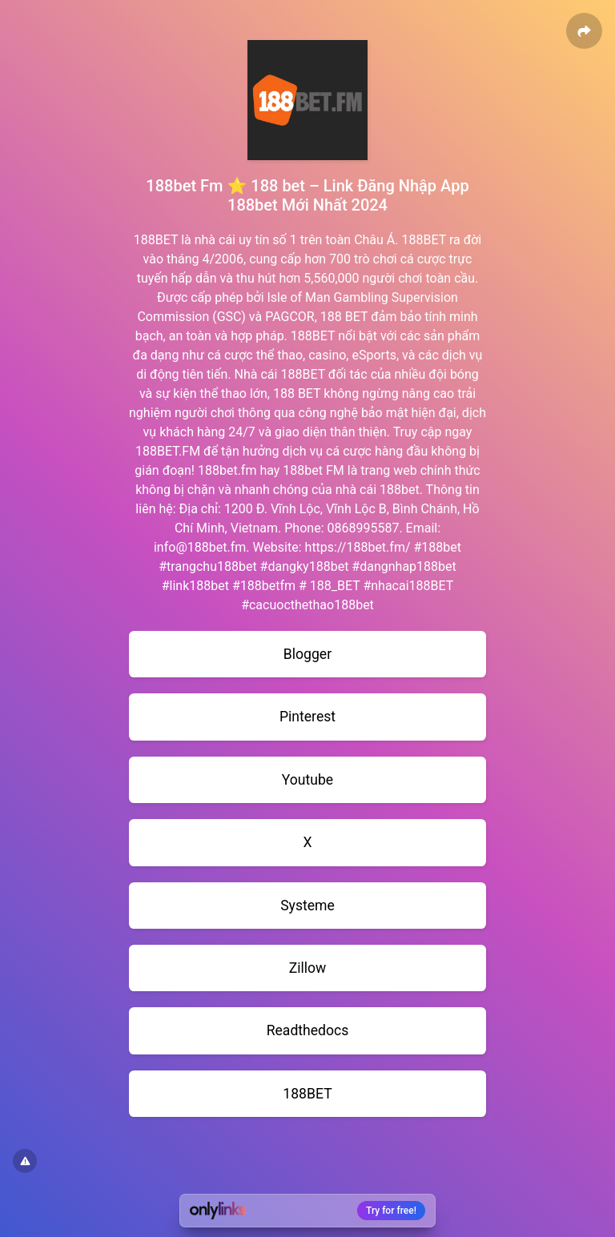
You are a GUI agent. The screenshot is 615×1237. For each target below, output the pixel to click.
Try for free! (391, 1210)
